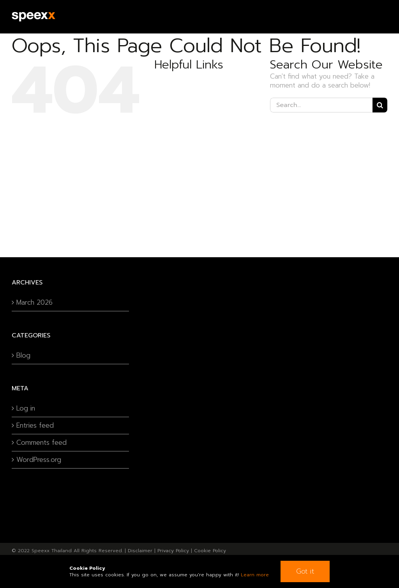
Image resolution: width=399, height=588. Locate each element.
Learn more (255, 574)
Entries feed (35, 425)
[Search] (380, 105)
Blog (23, 355)
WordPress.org (38, 459)
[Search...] (321, 105)
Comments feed (41, 442)
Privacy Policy (173, 550)
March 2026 (34, 302)
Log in (25, 408)
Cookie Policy (210, 550)
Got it (305, 571)
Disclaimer (140, 550)
